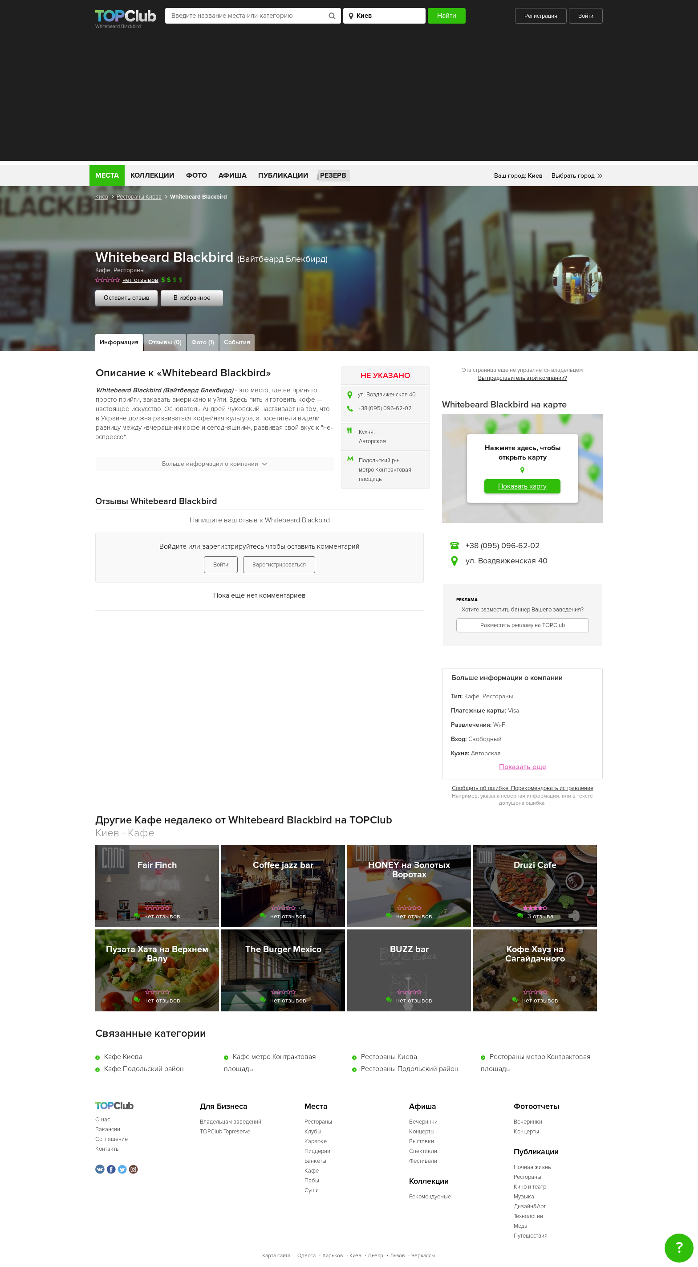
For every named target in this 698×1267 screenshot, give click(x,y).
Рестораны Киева (139, 196)
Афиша (233, 175)
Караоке (315, 1141)
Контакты (107, 1149)
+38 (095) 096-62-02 (385, 408)
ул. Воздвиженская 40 (387, 394)
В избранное (192, 297)
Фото (196, 175)
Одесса (306, 1255)
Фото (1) (202, 342)
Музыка (524, 1196)
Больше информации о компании (214, 464)
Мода (521, 1226)
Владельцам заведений (230, 1121)
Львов (397, 1255)
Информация (119, 342)
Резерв (333, 175)
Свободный (485, 739)
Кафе (102, 270)
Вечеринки (423, 1121)
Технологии (528, 1216)
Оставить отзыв (127, 297)
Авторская (372, 441)
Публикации (283, 175)
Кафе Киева (123, 1056)
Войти (585, 16)
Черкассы (423, 1255)
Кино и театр (530, 1186)
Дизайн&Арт (530, 1206)
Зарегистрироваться (279, 564)
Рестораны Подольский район (410, 1068)
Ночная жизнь (532, 1167)
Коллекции (152, 175)
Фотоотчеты (537, 1106)
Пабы (311, 1180)
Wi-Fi (500, 725)
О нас (102, 1119)
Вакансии (107, 1129)
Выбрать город (573, 175)
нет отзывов (140, 280)
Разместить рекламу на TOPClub (522, 625)
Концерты (421, 1131)
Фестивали (423, 1161)
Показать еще (522, 767)
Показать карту (522, 486)
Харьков (332, 1255)
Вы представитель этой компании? (522, 378)
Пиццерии (317, 1151)
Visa (513, 710)
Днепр (375, 1255)
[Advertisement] (349, 98)
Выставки (421, 1141)
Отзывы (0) (165, 342)
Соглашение (111, 1139)
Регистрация (540, 16)
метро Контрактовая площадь (385, 474)
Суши (311, 1190)
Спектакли (423, 1151)
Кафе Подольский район (144, 1068)
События (237, 342)
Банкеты (315, 1161)
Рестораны (129, 270)
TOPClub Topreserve (225, 1131)
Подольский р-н (379, 460)
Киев (101, 196)
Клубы (312, 1131)
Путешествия (531, 1235)
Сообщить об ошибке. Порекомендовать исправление (522, 788)
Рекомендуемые (430, 1196)
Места (107, 175)
